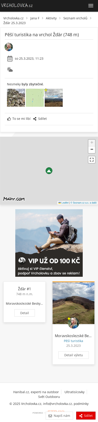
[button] (49, 170)
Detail (24, 313)
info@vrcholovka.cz (57, 404)
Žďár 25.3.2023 (14, 23)
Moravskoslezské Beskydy (25, 303)
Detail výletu (73, 355)
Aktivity (51, 18)
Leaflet (63, 202)
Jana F (34, 18)
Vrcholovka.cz (13, 18)
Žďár (22, 288)
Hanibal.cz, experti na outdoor (36, 392)
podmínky (81, 404)
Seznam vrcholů (75, 18)
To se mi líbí (19, 118)
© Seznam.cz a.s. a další (84, 202)
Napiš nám (59, 415)
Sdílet (40, 118)
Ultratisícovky (75, 392)
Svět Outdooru (49, 397)
